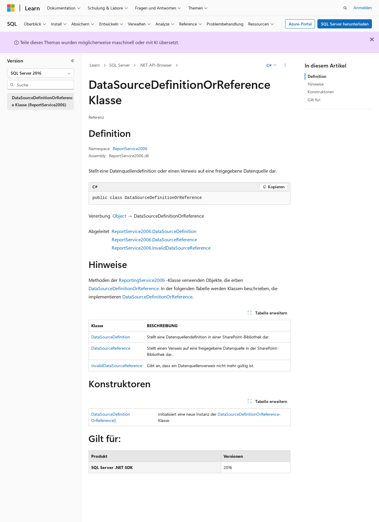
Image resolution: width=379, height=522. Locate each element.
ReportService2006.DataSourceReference (154, 239)
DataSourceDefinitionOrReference (124, 288)
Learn (95, 65)
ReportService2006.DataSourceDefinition (154, 231)
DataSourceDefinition (110, 337)
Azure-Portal (300, 24)
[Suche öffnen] (345, 8)
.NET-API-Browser (155, 65)
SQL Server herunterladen (345, 24)
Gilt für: (314, 99)
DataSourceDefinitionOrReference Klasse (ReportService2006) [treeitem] (42, 101)
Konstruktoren (321, 91)
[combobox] (40, 73)
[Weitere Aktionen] (285, 65)
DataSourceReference (110, 348)
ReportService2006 (130, 148)
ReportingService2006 (142, 280)
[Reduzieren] (72, 60)
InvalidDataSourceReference (116, 365)
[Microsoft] (11, 8)
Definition (317, 76)
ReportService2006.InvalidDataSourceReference (161, 248)
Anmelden (363, 7)
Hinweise (316, 84)
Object (119, 216)
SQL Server (119, 65)
